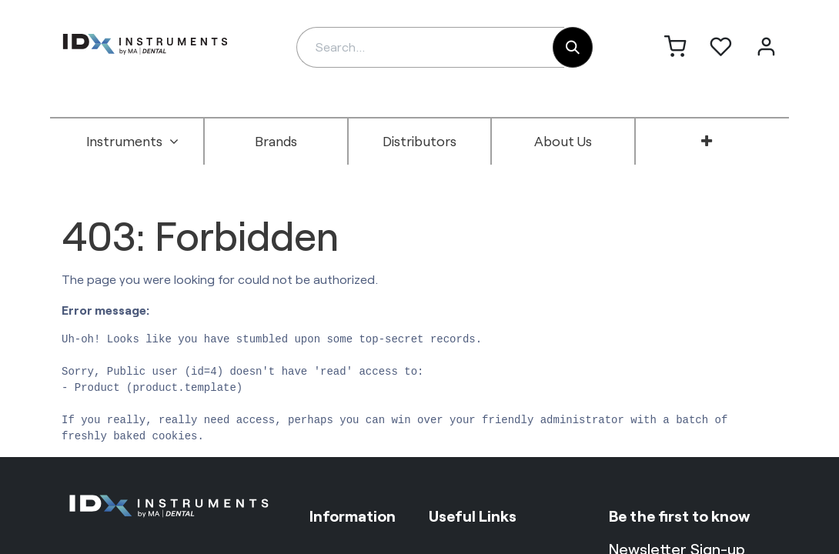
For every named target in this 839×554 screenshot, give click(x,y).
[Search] (573, 47)
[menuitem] (132, 142)
